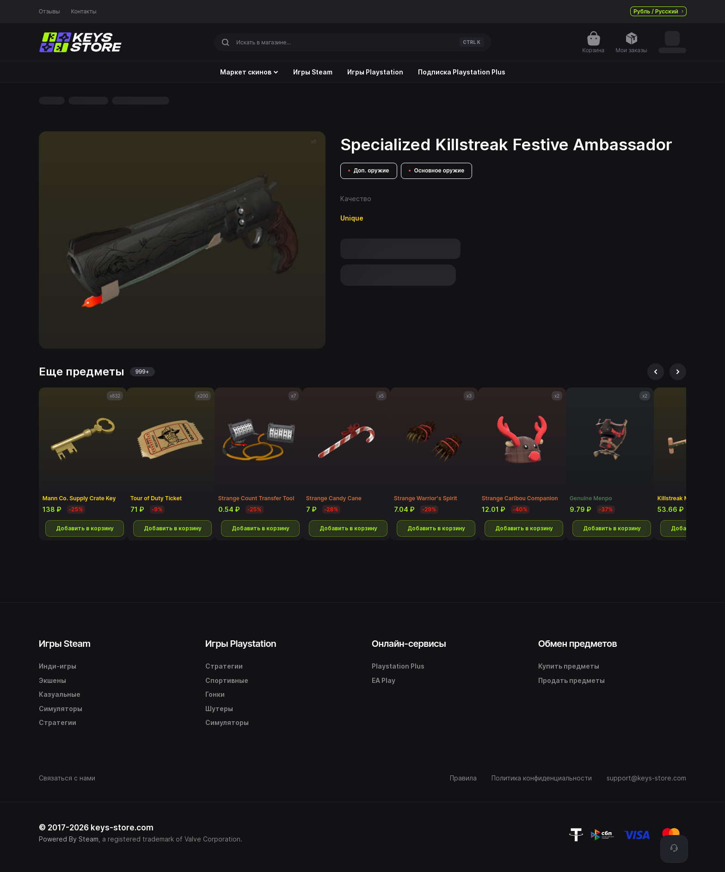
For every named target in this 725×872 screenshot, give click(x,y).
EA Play (383, 680)
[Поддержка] (674, 849)
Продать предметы (571, 680)
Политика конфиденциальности (542, 778)
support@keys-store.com (646, 778)
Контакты (84, 11)
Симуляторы (60, 708)
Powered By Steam (68, 839)
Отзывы (49, 11)
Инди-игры (57, 666)
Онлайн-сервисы (409, 643)
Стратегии (57, 722)
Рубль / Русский (658, 11)
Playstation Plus (398, 666)
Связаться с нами (67, 778)
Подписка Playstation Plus (461, 72)
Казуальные (59, 694)
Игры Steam (312, 72)
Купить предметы (568, 666)
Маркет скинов (249, 72)
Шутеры (219, 708)
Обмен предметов (577, 643)
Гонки (215, 694)
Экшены (52, 680)
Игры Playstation (375, 72)
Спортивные (226, 680)
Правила (463, 778)
